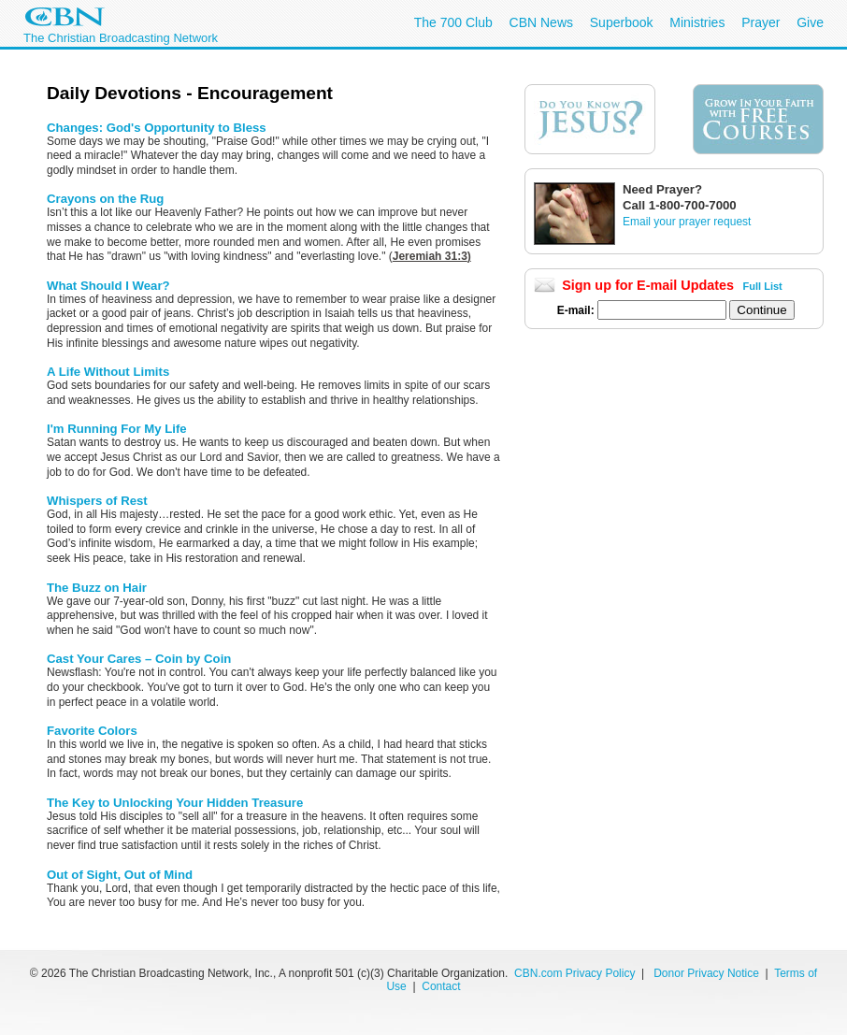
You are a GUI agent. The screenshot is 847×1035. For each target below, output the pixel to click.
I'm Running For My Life (117, 429)
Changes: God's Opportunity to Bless (156, 128)
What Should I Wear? (108, 286)
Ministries (697, 22)
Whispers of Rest (97, 501)
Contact (441, 986)
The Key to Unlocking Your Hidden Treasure (175, 803)
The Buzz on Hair (97, 588)
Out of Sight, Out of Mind (120, 875)
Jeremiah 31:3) (432, 256)
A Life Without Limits (108, 372)
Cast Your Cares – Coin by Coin (139, 659)
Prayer (760, 22)
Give (810, 22)
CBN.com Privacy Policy (574, 973)
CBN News (541, 22)
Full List (762, 286)
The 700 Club (453, 22)
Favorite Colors (92, 731)
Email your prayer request (687, 221)
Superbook (621, 22)
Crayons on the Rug (105, 199)
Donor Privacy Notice (706, 973)
